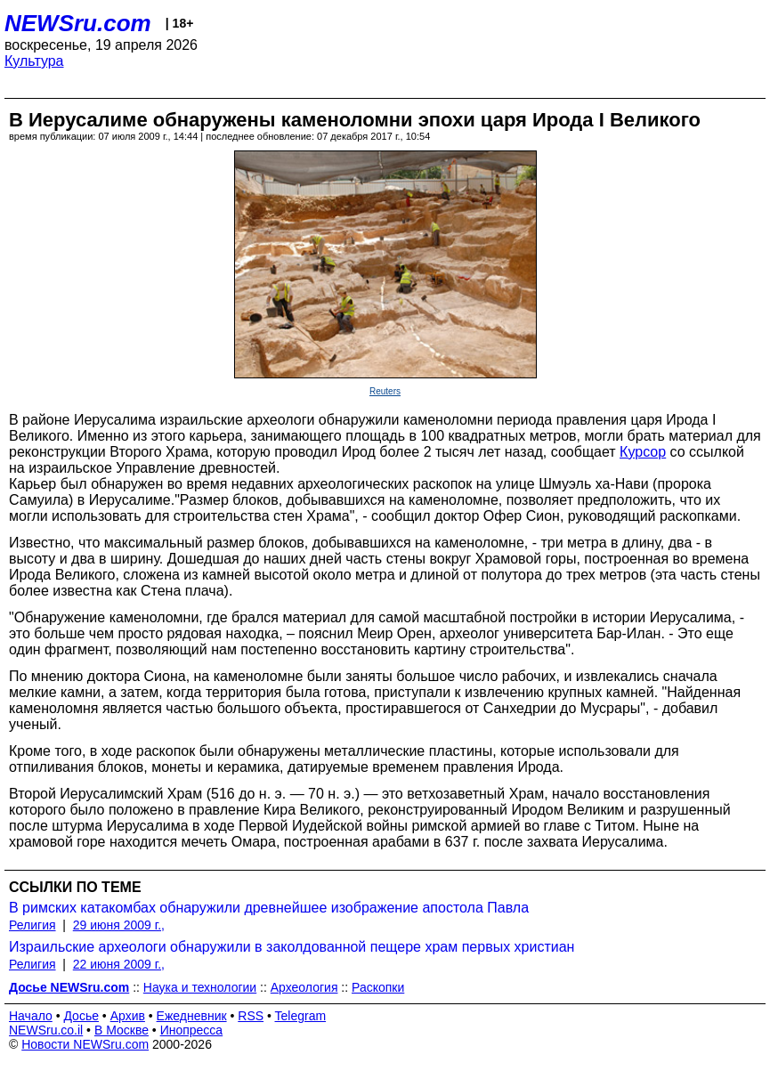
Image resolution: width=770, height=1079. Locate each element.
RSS (250, 1016)
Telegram (301, 1016)
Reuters (385, 391)
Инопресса (191, 1030)
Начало (31, 1016)
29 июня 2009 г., (119, 925)
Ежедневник (192, 1016)
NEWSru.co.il (46, 1030)
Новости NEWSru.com (85, 1044)
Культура (34, 61)
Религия (32, 925)
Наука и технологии (199, 987)
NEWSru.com (77, 23)
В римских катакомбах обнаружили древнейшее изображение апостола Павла (269, 907)
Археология (304, 987)
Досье (81, 1016)
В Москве (121, 1030)
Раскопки (378, 987)
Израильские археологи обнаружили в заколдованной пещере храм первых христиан (291, 946)
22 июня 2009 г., (119, 964)
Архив (127, 1016)
